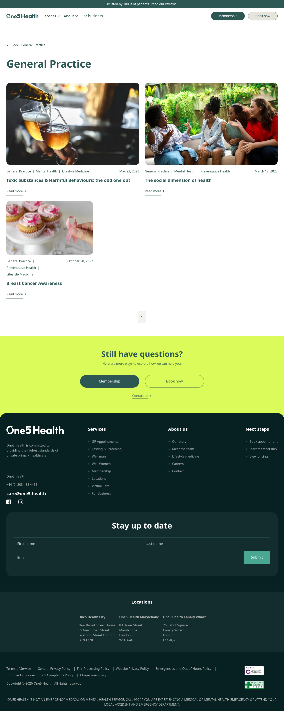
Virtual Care (100, 486)
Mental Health (46, 171)
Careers (178, 464)
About (71, 16)
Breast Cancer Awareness (34, 283)
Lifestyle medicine (185, 456)
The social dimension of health (178, 180)
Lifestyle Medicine (75, 171)
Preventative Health (215, 171)
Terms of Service (18, 668)
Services (51, 16)
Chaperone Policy (93, 675)
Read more (14, 191)
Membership (101, 471)
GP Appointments (105, 441)
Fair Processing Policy (93, 668)
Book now (262, 16)
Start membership (263, 449)
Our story (179, 441)
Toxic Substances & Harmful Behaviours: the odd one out (68, 180)
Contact (178, 471)
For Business (101, 493)
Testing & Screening (107, 449)
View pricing (259, 456)
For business (92, 15)
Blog (13, 45)
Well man (99, 456)
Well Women (101, 464)
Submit (257, 557)
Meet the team (183, 449)
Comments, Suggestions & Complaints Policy (40, 675)
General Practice (18, 171)
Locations (99, 478)
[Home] (22, 16)
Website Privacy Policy (132, 668)
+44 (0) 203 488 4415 (21, 484)
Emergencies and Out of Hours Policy (183, 668)
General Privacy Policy (54, 668)
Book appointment (264, 441)
